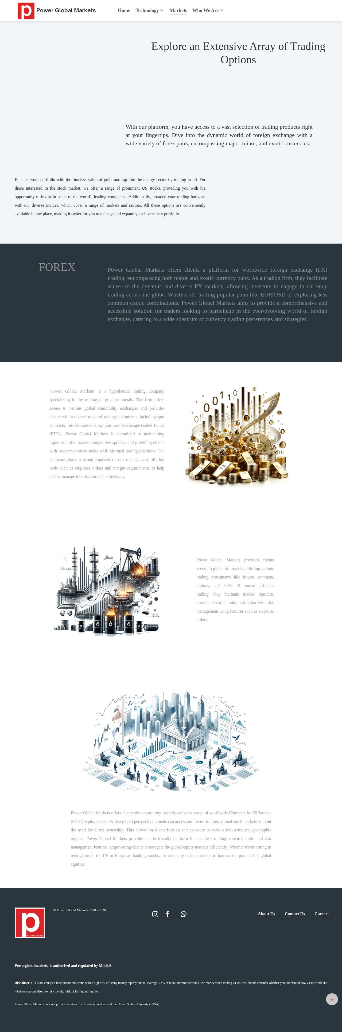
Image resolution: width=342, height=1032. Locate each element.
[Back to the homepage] (57, 10)
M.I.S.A (105, 966)
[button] (332, 999)
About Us (266, 914)
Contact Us (295, 914)
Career (320, 914)
